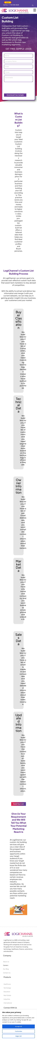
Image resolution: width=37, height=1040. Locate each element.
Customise (18, 1031)
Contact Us (6, 973)
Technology (7, 988)
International (8, 1003)
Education (7, 992)
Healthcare (7, 984)
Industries (7, 999)
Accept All (18, 1026)
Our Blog (6, 969)
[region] (18, 1024)
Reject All (19, 1036)
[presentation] (17, 87)
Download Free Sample (15, 95)
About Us (6, 962)
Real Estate (7, 995)
